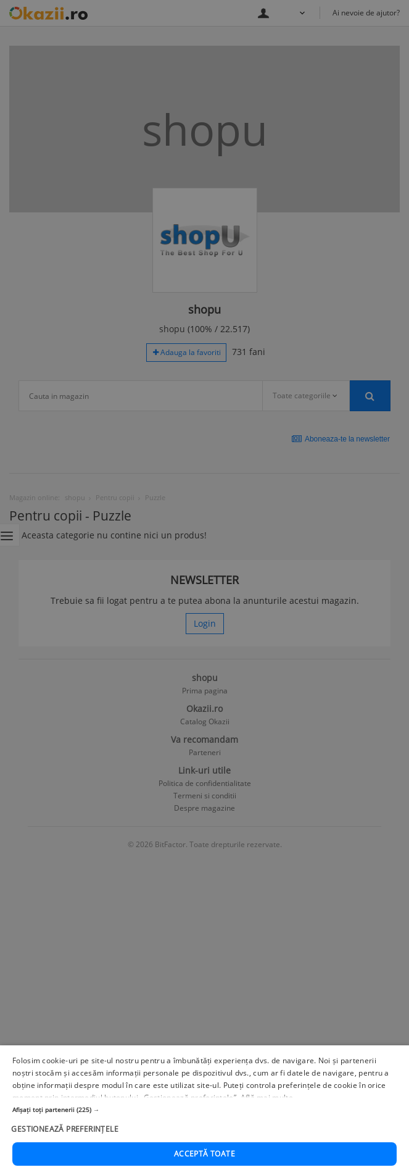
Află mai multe (267, 1098)
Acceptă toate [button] (204, 1154)
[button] (204, 1110)
